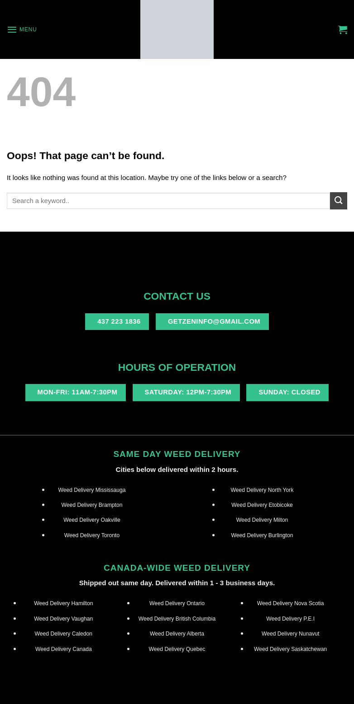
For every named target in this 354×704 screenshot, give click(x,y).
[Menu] (22, 29)
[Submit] (338, 200)
